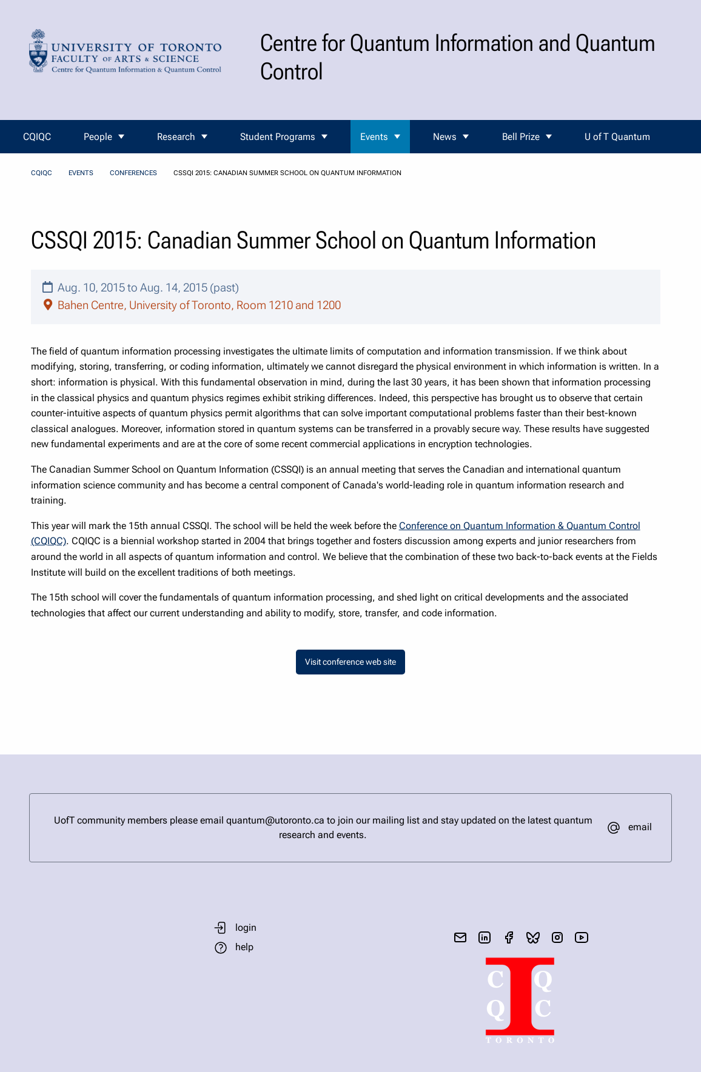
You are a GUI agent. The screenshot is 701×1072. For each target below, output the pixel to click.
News (445, 136)
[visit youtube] (581, 937)
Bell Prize (521, 136)
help (244, 947)
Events (374, 136)
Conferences (133, 173)
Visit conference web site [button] (350, 662)
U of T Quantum (617, 136)
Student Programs (277, 136)
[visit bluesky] (533, 937)
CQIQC (37, 136)
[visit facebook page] (508, 937)
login (246, 927)
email (640, 827)
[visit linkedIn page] (484, 937)
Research (176, 136)
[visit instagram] (557, 937)
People (98, 136)
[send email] (460, 937)
